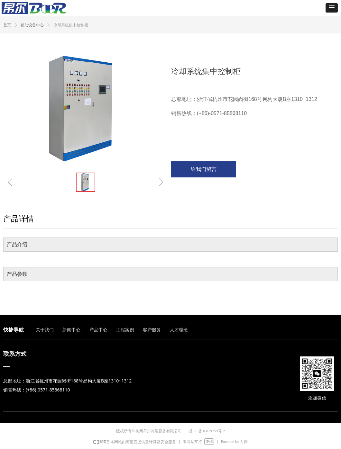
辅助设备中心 (32, 25)
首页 (7, 25)
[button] (332, 8)
